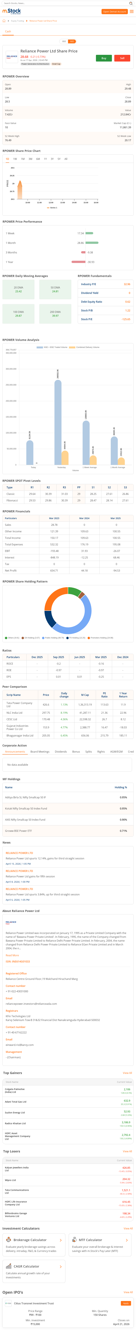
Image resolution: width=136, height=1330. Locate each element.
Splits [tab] (88, 775)
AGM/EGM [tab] (116, 775)
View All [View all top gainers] (127, 1096)
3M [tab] (30, 159)
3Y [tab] (52, 159)
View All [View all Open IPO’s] (128, 1316)
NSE (72, 41)
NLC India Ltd (14, 736)
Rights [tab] (101, 775)
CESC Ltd (12, 743)
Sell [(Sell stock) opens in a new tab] (122, 58)
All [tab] (65, 159)
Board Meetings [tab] (39, 775)
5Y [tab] (59, 159)
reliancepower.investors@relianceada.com (31, 1027)
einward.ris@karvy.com (20, 1068)
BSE (64, 41)
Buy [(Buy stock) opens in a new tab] (104, 58)
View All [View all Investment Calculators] (128, 1252)
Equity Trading (17, 21)
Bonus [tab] (76, 775)
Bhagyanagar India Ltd (20, 759)
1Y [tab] (45, 159)
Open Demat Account (114, 11)
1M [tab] (23, 159)
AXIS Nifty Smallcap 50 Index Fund (25, 843)
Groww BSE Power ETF (18, 854)
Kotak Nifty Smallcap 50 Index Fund (26, 832)
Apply (126, 1327)
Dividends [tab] (61, 775)
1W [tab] (15, 159)
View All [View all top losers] (127, 1175)
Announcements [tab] (15, 775)
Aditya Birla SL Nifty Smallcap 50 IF (25, 821)
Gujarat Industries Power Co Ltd (17, 751)
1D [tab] (7, 159)
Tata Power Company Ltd (19, 728)
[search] (68, 3)
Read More (12, 979)
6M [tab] (38, 159)
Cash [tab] (8, 31)
